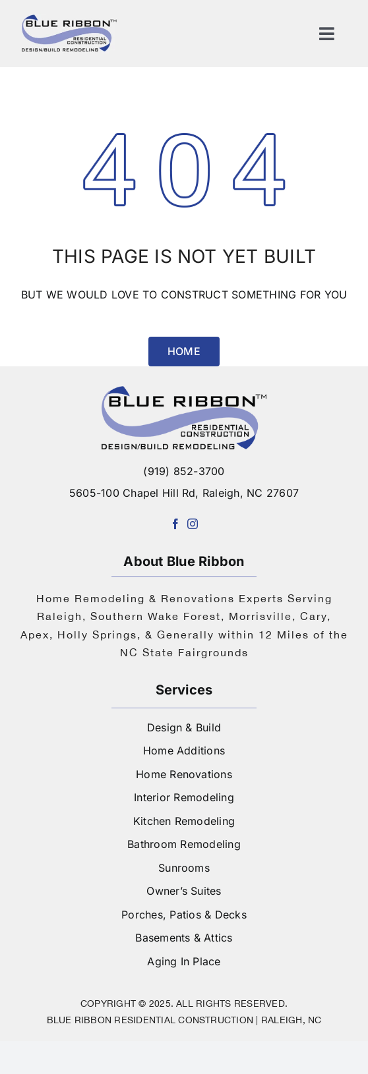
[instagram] (192, 524)
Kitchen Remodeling (184, 821)
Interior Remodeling (184, 797)
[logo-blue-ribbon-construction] (184, 391)
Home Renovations (184, 774)
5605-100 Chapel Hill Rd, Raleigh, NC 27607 (184, 492)
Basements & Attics (183, 937)
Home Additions (184, 750)
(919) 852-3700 (183, 471)
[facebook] (175, 524)
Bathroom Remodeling (184, 844)
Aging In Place (183, 961)
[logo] (69, 18)
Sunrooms (184, 867)
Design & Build (184, 727)
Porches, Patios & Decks (184, 914)
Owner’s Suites (183, 890)
